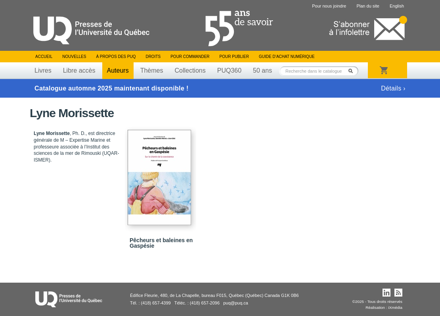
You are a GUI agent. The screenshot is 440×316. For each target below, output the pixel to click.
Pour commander (189, 56)
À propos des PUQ (116, 56)
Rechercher (353, 71)
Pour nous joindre (329, 6)
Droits (153, 56)
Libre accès (79, 70)
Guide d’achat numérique (287, 56)
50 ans (262, 70)
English (397, 6)
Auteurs (118, 70)
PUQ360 (229, 70)
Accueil (43, 56)
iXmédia (395, 307)
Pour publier (234, 56)
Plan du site (367, 6)
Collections (189, 70)
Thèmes (151, 70)
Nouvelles (74, 56)
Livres (43, 70)
